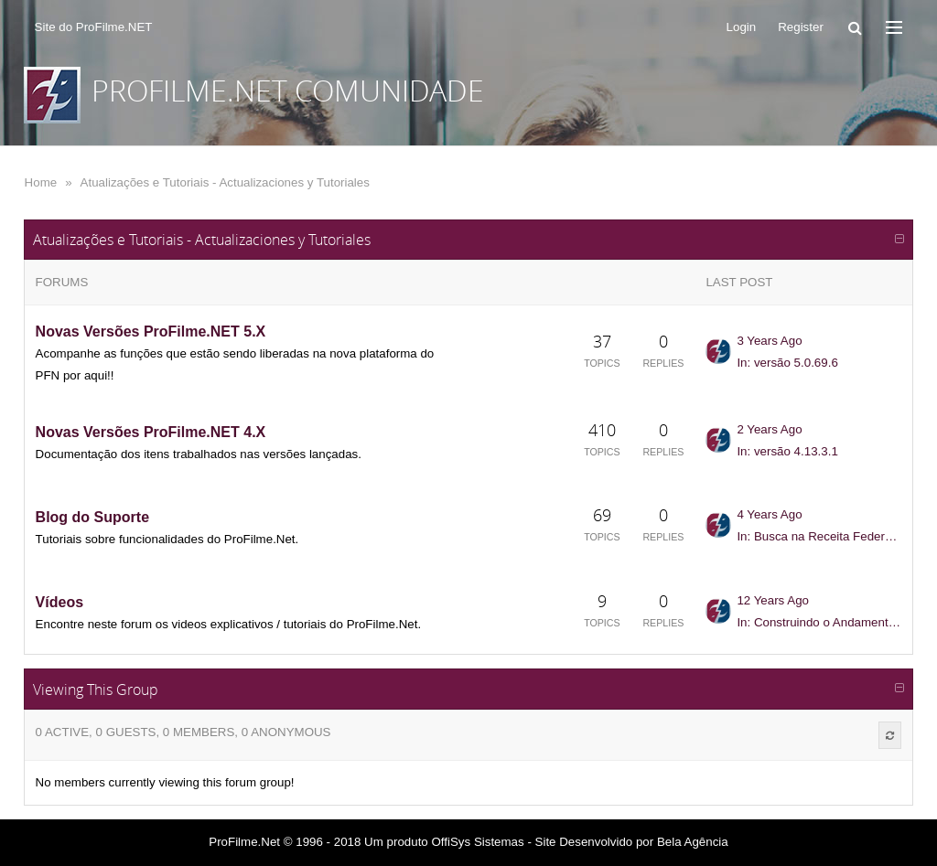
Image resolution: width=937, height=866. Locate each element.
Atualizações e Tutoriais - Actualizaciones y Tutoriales (225, 182)
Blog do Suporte (92, 517)
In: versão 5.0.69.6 (787, 362)
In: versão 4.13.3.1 (787, 451)
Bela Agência (692, 842)
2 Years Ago (769, 429)
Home (41, 182)
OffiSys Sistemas (477, 842)
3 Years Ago (769, 340)
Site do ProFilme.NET (94, 27)
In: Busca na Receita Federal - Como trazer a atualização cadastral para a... (819, 536)
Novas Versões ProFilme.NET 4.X (151, 432)
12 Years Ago (773, 600)
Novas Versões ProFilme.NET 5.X (151, 331)
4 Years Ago (769, 514)
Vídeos (59, 602)
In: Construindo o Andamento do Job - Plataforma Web (819, 622)
